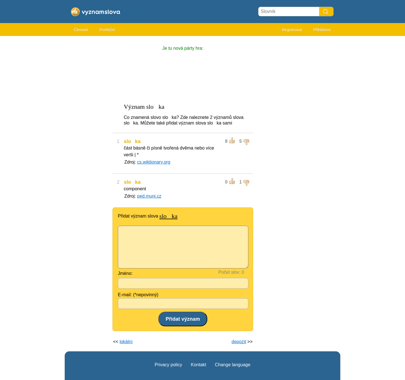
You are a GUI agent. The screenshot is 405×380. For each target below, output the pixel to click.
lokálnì (126, 341)
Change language (232, 364)
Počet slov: (229, 272)
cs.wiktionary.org (153, 162)
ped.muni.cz (149, 196)
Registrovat (292, 30)
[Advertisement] (87, 123)
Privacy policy (168, 364)
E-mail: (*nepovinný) (138, 294)
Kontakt (198, 364)
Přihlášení (322, 30)
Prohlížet (107, 30)
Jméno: (125, 273)
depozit (238, 341)
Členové (81, 30)
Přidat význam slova (147, 216)
